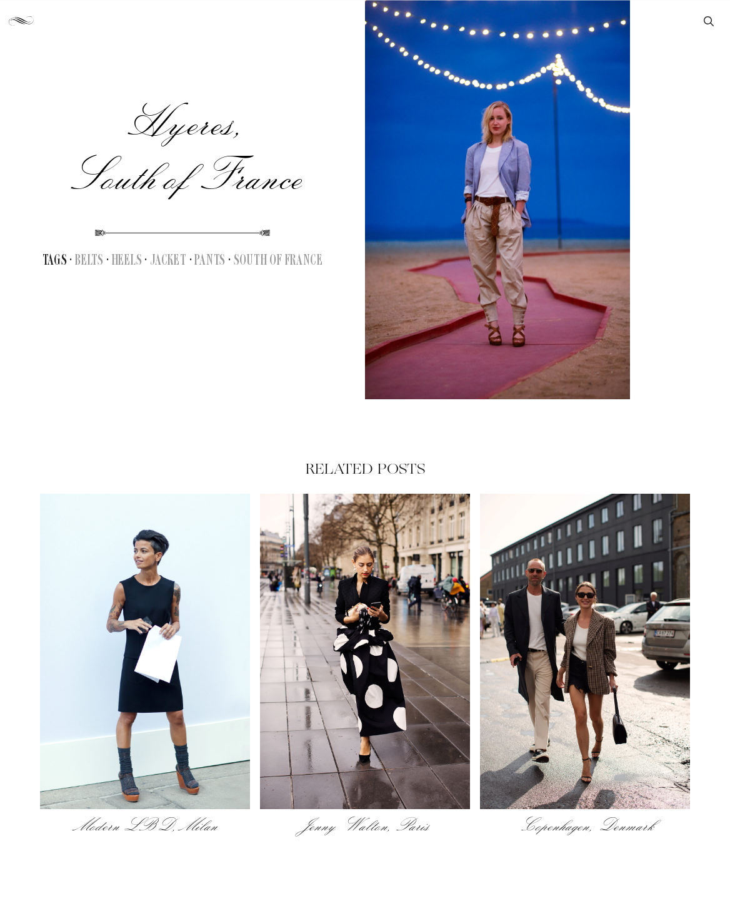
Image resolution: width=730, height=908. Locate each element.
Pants (210, 261)
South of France (278, 261)
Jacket (168, 261)
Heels (127, 261)
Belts (89, 261)
